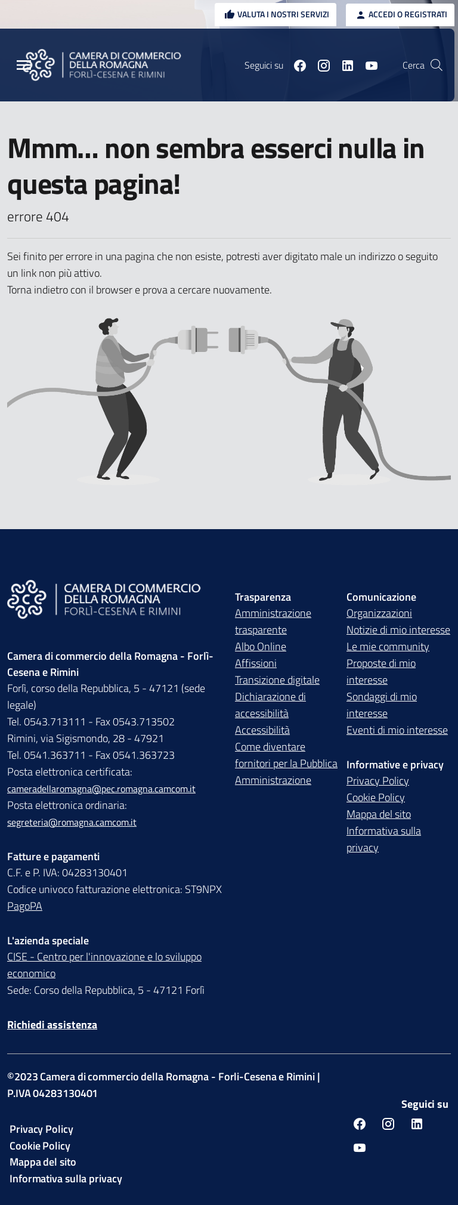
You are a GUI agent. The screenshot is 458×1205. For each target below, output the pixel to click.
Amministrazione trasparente (273, 621)
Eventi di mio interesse (397, 730)
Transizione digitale (277, 680)
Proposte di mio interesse (381, 671)
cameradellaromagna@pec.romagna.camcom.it (101, 788)
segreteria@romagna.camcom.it (72, 822)
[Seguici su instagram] (319, 65)
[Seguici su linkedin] (343, 65)
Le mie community (387, 646)
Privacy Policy (377, 781)
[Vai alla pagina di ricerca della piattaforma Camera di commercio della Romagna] (436, 65)
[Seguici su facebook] (295, 65)
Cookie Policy (375, 797)
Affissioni (256, 663)
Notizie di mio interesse (398, 630)
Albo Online (260, 646)
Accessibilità (262, 730)
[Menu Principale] (24, 65)
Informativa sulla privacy (383, 839)
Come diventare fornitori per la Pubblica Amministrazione (286, 763)
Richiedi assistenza (52, 1024)
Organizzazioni (379, 613)
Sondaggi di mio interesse (381, 704)
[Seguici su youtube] (367, 65)
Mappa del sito (378, 814)
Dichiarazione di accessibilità (270, 704)
